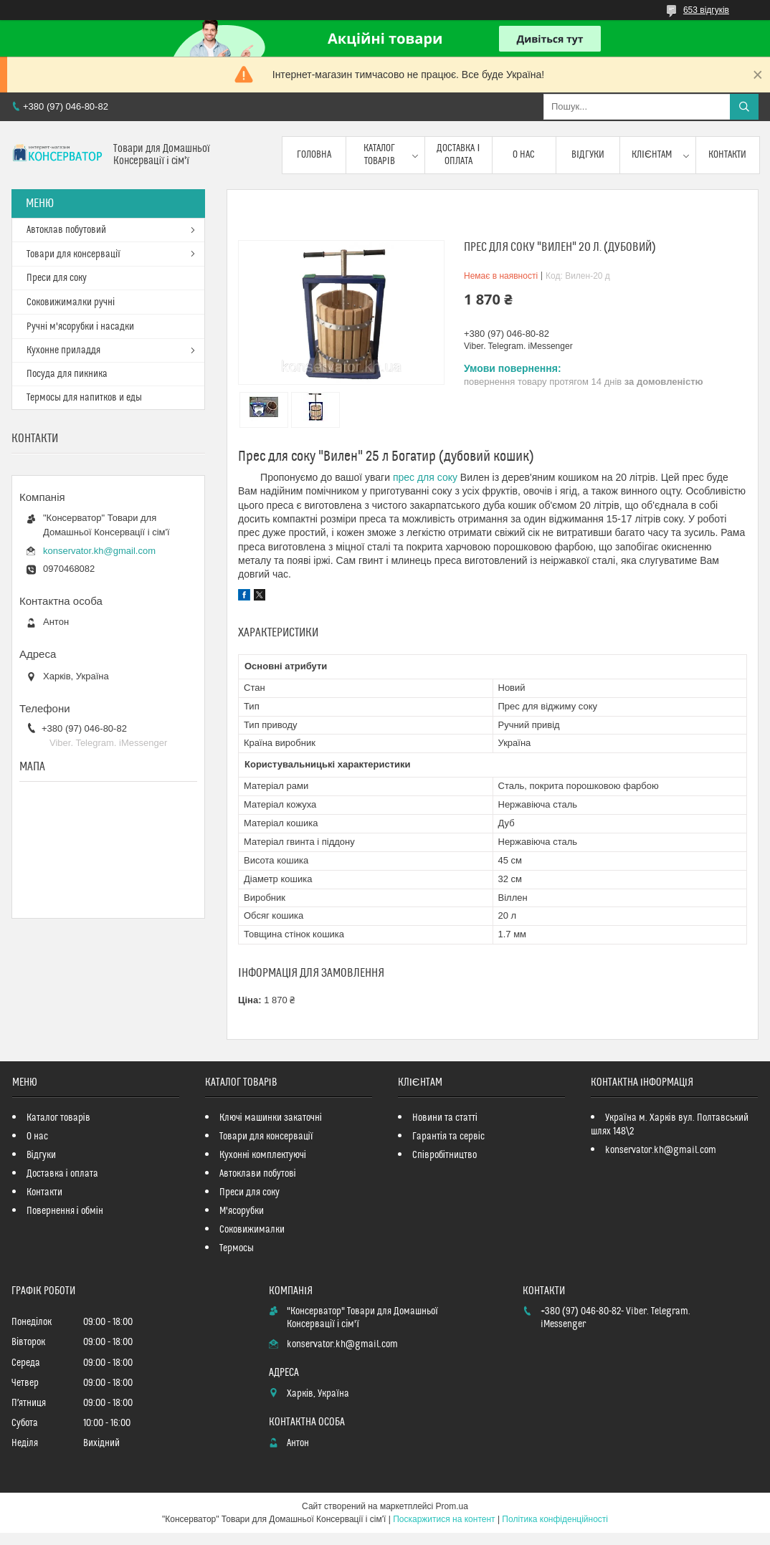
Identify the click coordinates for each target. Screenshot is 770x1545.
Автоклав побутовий (66, 230)
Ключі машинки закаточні (270, 1118)
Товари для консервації (73, 254)
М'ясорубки (241, 1211)
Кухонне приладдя (63, 350)
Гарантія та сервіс (448, 1136)
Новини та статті (444, 1118)
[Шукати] (744, 107)
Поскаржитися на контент (444, 1519)
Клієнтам (652, 155)
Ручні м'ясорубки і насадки (80, 327)
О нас (524, 155)
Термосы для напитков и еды (84, 397)
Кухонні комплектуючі (262, 1155)
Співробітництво (444, 1155)
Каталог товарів (379, 155)
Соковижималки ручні (71, 302)
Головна (314, 155)
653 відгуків (706, 10)
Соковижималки (252, 1229)
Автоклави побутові (257, 1174)
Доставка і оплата (458, 155)
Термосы (236, 1248)
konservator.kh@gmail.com (99, 550)
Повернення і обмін (65, 1211)
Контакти (727, 155)
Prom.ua (452, 1506)
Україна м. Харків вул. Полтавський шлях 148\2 (669, 1124)
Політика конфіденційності (555, 1519)
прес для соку (425, 477)
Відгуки (587, 155)
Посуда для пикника (67, 374)
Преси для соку (57, 278)
